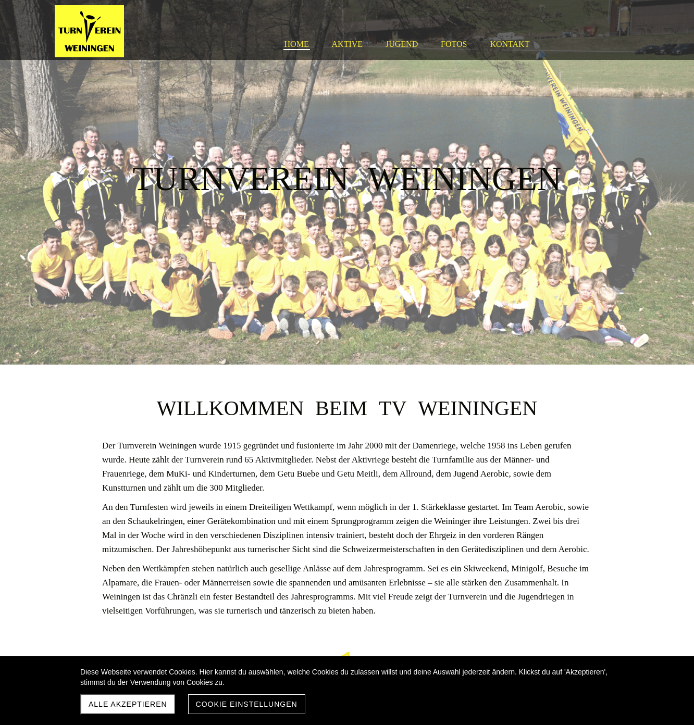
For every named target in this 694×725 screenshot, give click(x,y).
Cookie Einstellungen (247, 704)
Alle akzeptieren (128, 704)
